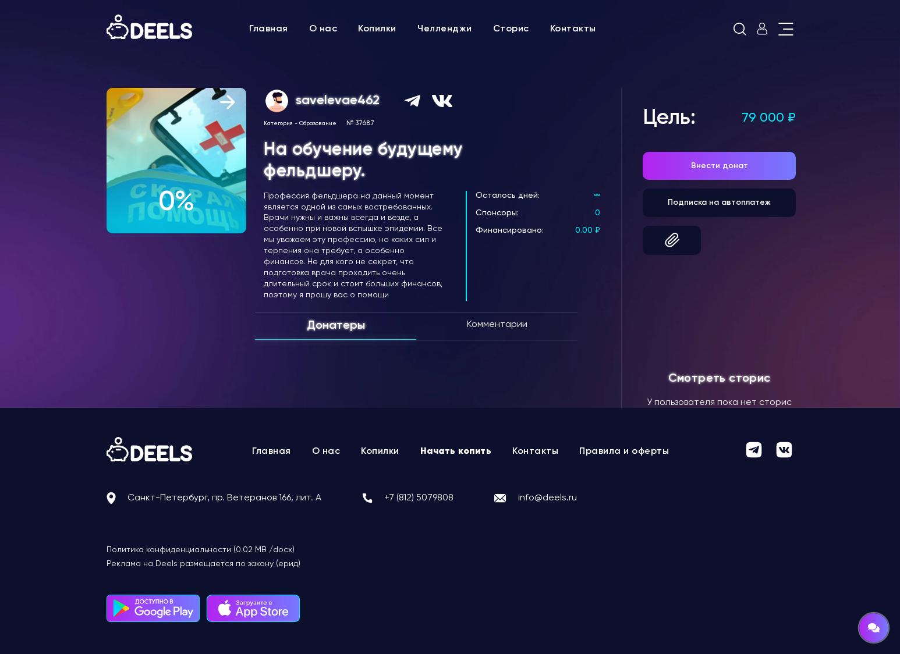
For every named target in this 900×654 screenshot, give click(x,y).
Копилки (377, 29)
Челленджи (444, 29)
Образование (317, 123)
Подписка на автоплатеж (719, 202)
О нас (323, 29)
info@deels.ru (547, 498)
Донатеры (336, 326)
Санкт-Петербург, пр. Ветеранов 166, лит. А (224, 498)
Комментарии (497, 324)
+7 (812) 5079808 (418, 498)
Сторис (511, 29)
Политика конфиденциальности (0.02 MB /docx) (201, 550)
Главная (268, 29)
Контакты (573, 29)
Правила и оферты (624, 451)
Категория (278, 123)
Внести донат (719, 166)
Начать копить (456, 451)
